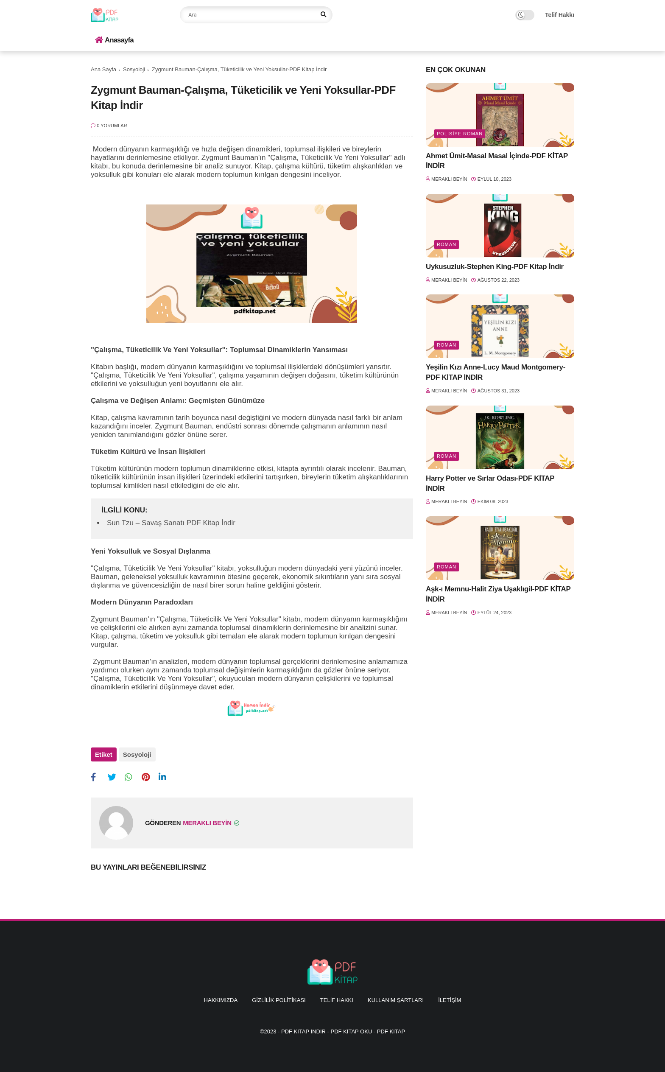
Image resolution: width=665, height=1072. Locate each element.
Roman (446, 244)
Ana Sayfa (103, 69)
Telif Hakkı (559, 14)
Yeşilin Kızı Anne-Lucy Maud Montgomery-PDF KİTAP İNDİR (495, 372)
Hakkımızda (221, 1000)
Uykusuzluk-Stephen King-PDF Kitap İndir (495, 267)
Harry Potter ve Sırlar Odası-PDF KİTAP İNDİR (490, 483)
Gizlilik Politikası (278, 1000)
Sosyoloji (134, 69)
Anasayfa (114, 40)
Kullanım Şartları (396, 1000)
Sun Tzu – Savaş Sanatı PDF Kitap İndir (171, 523)
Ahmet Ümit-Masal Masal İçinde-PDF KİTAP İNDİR (497, 161)
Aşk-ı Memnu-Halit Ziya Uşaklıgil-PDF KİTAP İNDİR (498, 594)
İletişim (449, 1000)
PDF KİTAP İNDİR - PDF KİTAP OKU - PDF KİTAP (343, 1031)
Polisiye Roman (460, 133)
